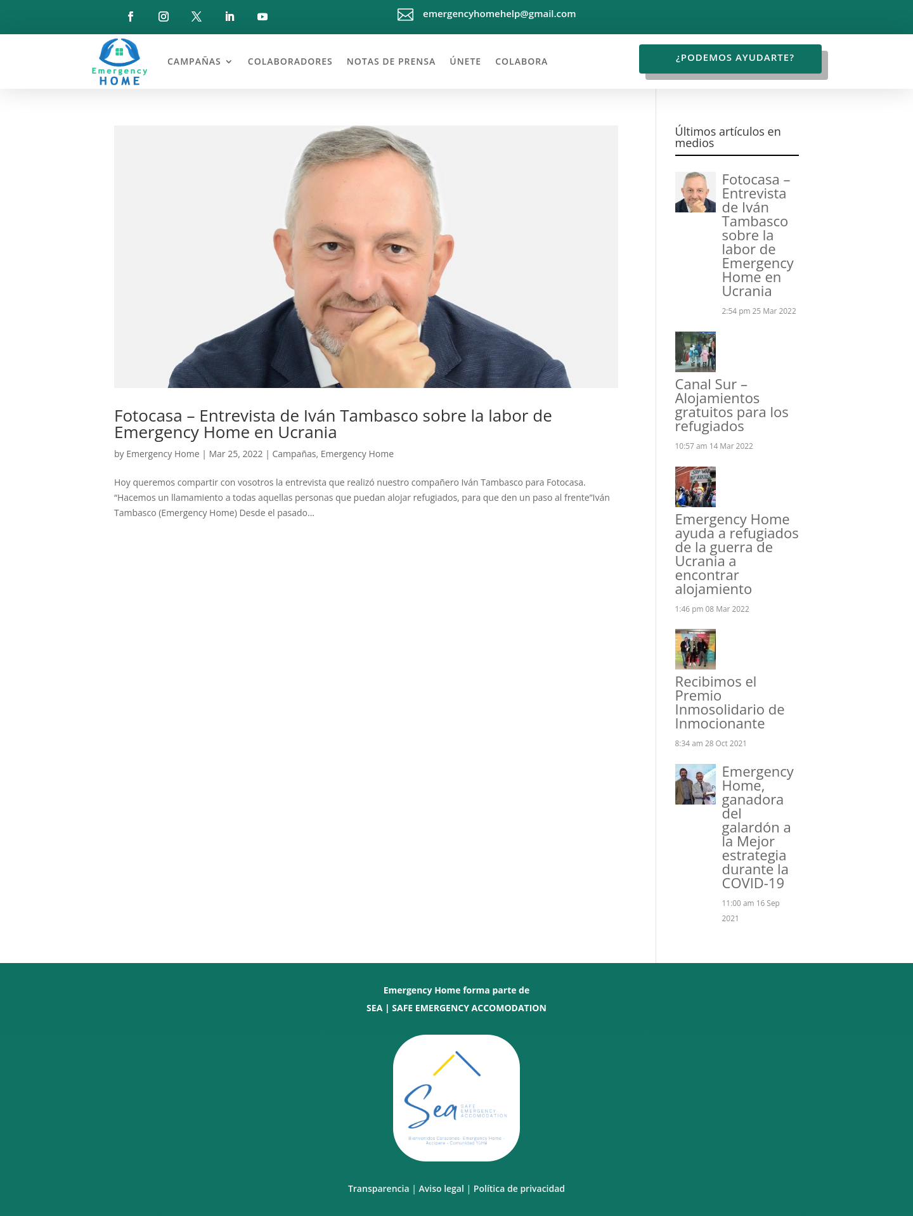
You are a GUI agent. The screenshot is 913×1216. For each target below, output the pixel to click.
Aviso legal (441, 1188)
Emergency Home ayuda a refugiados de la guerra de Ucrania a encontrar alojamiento (737, 553)
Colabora (521, 61)
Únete (465, 61)
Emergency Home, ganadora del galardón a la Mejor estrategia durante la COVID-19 (758, 826)
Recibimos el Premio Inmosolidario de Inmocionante (730, 701)
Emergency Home (162, 454)
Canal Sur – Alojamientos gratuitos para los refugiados (732, 404)
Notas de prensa (391, 61)
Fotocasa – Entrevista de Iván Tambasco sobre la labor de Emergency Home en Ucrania (333, 423)
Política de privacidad (519, 1188)
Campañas (194, 61)
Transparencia (379, 1188)
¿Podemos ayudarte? (735, 57)
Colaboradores (290, 61)
